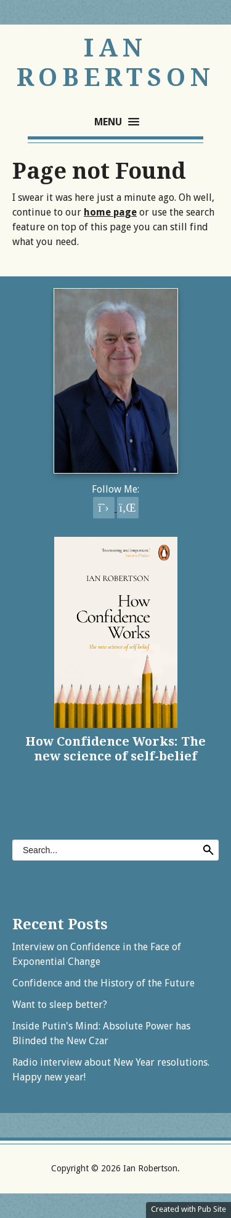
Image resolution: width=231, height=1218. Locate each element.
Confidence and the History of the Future (103, 983)
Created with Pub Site (188, 1209)
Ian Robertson (116, 63)
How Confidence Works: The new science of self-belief (115, 748)
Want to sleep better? (59, 1004)
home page (110, 212)
